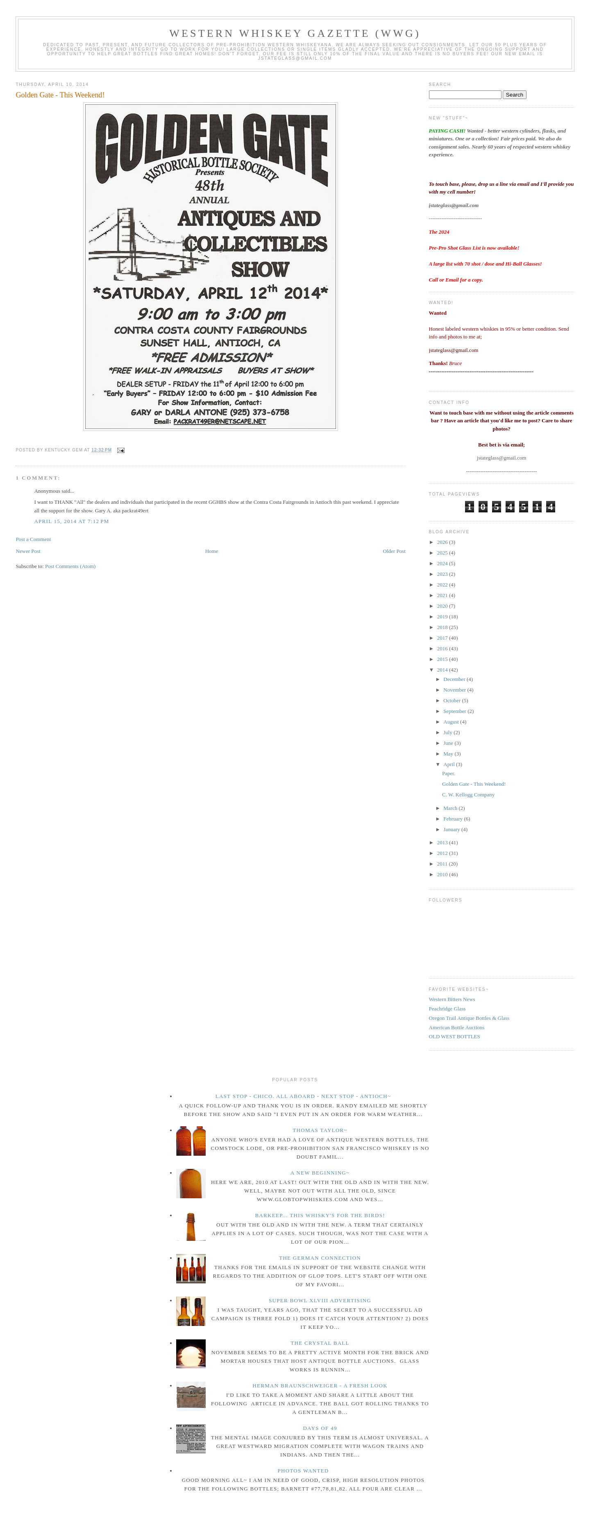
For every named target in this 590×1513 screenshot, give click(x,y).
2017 (443, 638)
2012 (443, 853)
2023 (443, 574)
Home (211, 551)
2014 (443, 670)
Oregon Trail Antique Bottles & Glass (469, 1018)
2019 (443, 616)
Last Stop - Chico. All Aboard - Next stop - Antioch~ (303, 1096)
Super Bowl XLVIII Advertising (320, 1300)
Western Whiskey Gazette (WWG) (295, 33)
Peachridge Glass (447, 1009)
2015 (443, 659)
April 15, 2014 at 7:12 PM (71, 521)
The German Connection (320, 1258)
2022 (443, 585)
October (452, 700)
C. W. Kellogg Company (468, 794)
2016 (443, 648)
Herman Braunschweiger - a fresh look (320, 1385)
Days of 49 (320, 1428)
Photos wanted (303, 1471)
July (448, 732)
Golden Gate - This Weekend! (60, 95)
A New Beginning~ (320, 1173)
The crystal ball (319, 1343)
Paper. (448, 773)
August (451, 722)
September (455, 711)
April (449, 764)
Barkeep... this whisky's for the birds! (320, 1215)
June (448, 743)
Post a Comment (33, 539)
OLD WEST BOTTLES (454, 1036)
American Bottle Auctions (457, 1027)
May (448, 754)
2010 (443, 874)
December (455, 679)
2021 (443, 595)
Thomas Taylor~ (320, 1130)
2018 (443, 627)
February (453, 819)
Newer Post (28, 551)
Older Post (394, 551)
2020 (443, 606)
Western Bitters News (452, 999)
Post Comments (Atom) (70, 566)
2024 (443, 563)
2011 (443, 864)
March (450, 808)
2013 (443, 842)
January (452, 829)
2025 (443, 553)
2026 (443, 542)
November (455, 690)
